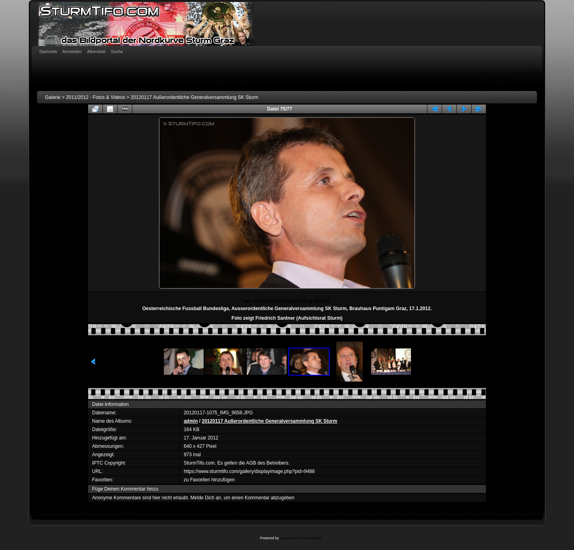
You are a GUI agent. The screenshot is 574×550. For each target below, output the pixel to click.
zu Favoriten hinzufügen (209, 480)
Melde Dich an (206, 498)
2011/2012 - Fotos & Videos (95, 97)
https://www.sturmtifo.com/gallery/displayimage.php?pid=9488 (249, 471)
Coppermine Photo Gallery (301, 538)
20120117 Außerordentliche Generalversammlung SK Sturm (194, 97)
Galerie (53, 97)
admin (191, 421)
